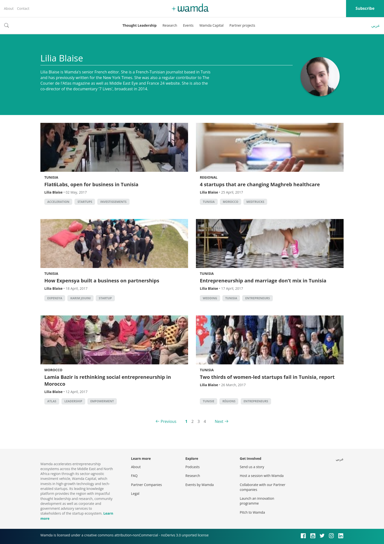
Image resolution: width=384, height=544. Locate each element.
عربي (375, 25)
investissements (113, 202)
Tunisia (51, 177)
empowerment (102, 401)
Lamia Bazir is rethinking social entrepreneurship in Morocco (107, 380)
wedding (210, 298)
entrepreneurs (257, 298)
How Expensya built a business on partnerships (101, 280)
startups (84, 202)
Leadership (73, 401)
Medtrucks (255, 202)
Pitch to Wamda (252, 512)
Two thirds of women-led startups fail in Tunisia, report (267, 377)
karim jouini (80, 298)
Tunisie (208, 401)
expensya (54, 298)
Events (188, 25)
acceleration (58, 202)
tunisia (209, 202)
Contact (23, 8)
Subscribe (365, 8)
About (8, 8)
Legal (135, 493)
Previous (168, 421)
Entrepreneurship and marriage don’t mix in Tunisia (263, 280)
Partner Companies (146, 484)
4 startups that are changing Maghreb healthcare (260, 184)
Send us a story (252, 466)
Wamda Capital (211, 25)
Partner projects (242, 25)
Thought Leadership (139, 25)
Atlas (51, 401)
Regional (208, 177)
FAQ (134, 475)
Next (219, 421)
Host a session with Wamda (262, 475)
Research (169, 25)
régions (228, 401)
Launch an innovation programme (257, 501)
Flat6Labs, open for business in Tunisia (91, 184)
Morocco (53, 370)
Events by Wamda (199, 484)
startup (105, 298)
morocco (230, 202)
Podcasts (192, 466)
